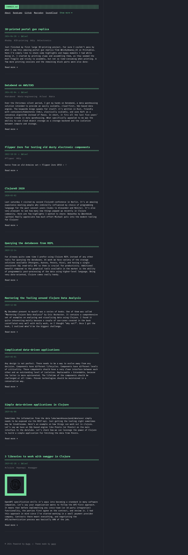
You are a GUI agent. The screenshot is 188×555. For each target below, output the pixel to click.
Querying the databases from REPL (29, 243)
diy (33, 40)
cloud (44, 96)
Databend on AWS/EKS (19, 85)
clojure (10, 468)
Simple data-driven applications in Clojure (37, 404)
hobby (9, 40)
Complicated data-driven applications (32, 349)
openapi (22, 468)
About (8, 13)
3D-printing (21, 40)
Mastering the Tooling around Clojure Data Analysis (43, 298)
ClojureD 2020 (15, 188)
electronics (44, 40)
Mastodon (38, 13)
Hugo (28, 544)
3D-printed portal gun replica (27, 29)
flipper (10, 158)
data (52, 96)
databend (10, 96)
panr (53, 544)
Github (28, 13)
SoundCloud (51, 13)
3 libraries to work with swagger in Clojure (37, 456)
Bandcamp (17, 13)
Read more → (11, 67)
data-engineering (28, 96)
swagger (33, 468)
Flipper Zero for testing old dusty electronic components (47, 147)
